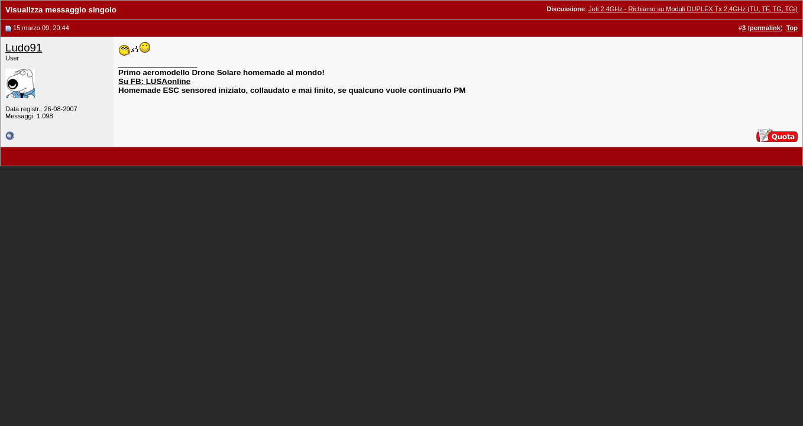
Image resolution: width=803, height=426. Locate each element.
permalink (765, 27)
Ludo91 (23, 47)
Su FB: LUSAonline (154, 81)
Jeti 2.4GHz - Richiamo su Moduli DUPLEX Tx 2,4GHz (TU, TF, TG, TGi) (693, 8)
